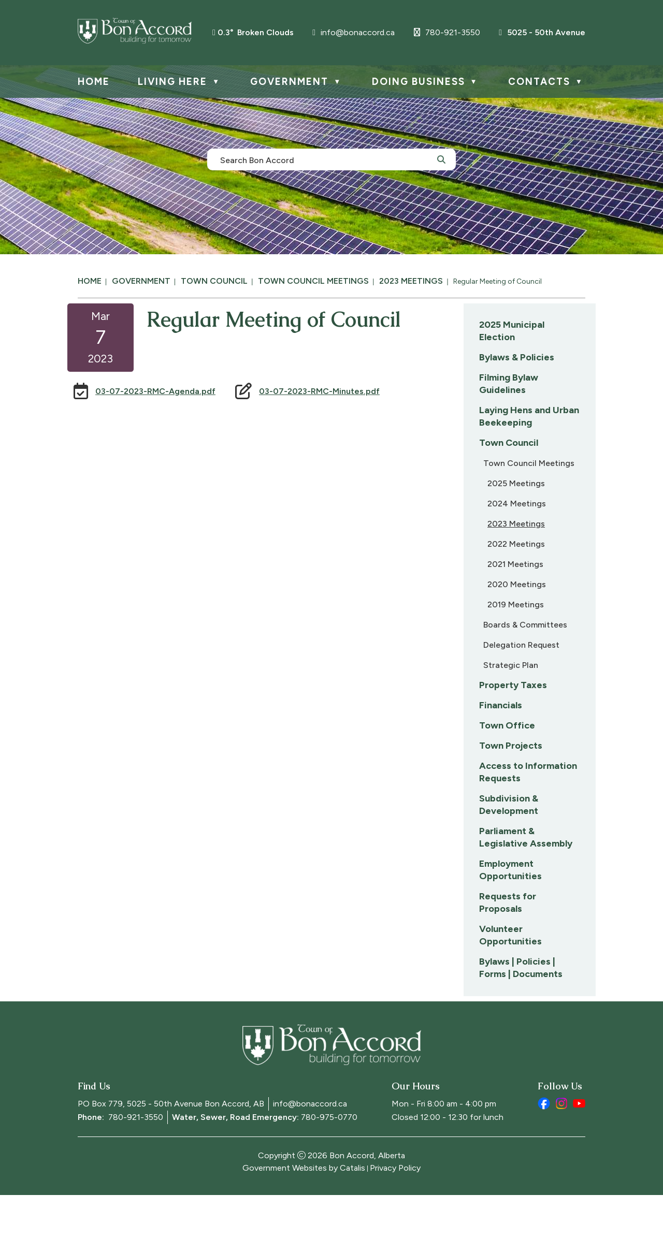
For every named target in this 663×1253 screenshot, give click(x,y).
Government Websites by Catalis (303, 1226)
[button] (441, 159)
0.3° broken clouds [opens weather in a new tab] (256, 32)
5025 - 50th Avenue (542, 32)
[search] (326, 159)
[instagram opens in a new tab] (561, 1161)
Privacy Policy (395, 1226)
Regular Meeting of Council (497, 281)
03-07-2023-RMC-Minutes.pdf (461, 401)
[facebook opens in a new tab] (544, 1161)
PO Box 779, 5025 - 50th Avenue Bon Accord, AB (171, 1162)
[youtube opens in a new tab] (579, 1161)
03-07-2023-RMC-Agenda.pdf (298, 401)
